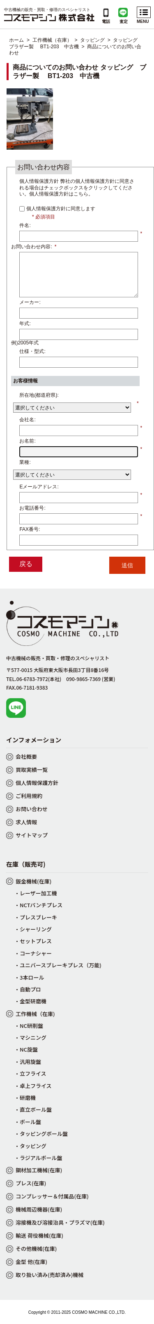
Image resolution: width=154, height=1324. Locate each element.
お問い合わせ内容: (33, 247)
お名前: (27, 441)
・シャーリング (33, 929)
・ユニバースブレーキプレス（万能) (57, 965)
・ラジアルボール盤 (38, 1158)
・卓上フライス (33, 1086)
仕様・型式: (32, 351)
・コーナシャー (33, 953)
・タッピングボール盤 (41, 1133)
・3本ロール (29, 977)
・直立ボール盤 (33, 1109)
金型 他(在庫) (31, 1262)
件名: (24, 225)
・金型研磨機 (30, 1001)
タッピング (92, 40)
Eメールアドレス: (38, 487)
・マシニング (30, 1037)
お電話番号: (32, 508)
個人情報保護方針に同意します (60, 208)
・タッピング (30, 1146)
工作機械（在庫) (35, 1014)
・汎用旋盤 (27, 1061)
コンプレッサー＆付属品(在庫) (52, 1196)
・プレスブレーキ (35, 917)
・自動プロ (27, 989)
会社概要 (26, 756)
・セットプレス (33, 941)
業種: (24, 462)
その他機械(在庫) (36, 1248)
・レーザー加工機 (35, 893)
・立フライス (30, 1073)
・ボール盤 (27, 1122)
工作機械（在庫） (52, 40)
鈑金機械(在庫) (33, 881)
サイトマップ (32, 835)
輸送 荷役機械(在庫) (39, 1235)
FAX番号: (29, 529)
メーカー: (29, 302)
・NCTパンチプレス (38, 905)
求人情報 (26, 822)
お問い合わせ (32, 809)
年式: (24, 323)
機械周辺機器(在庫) (39, 1209)
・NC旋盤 (26, 1049)
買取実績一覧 (32, 769)
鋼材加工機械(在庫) (39, 1170)
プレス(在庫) (31, 1183)
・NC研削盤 (28, 1026)
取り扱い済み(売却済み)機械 (49, 1275)
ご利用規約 (29, 796)
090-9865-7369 (90, 678)
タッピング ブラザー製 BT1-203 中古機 (76, 43)
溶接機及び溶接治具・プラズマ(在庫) (60, 1222)
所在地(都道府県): (38, 395)
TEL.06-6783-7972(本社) (33, 678)
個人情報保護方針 (37, 783)
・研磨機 (25, 1097)
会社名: (27, 420)
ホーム (16, 40)
